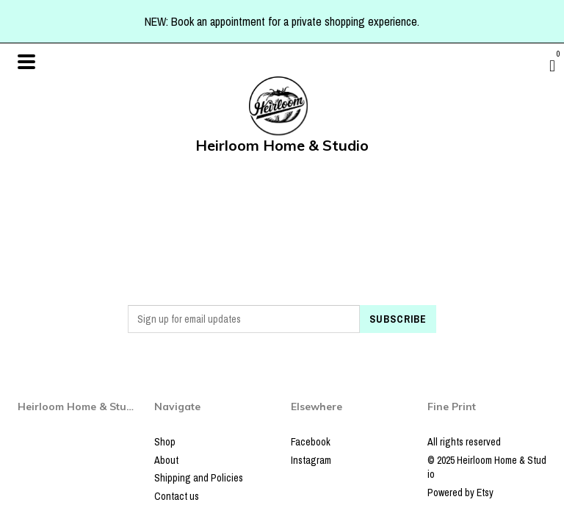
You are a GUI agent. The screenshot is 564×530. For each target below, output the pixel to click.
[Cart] (552, 65)
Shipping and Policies (198, 477)
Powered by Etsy (460, 492)
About (166, 460)
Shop (165, 441)
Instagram (311, 460)
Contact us (176, 496)
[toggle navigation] (26, 61)
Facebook (310, 441)
